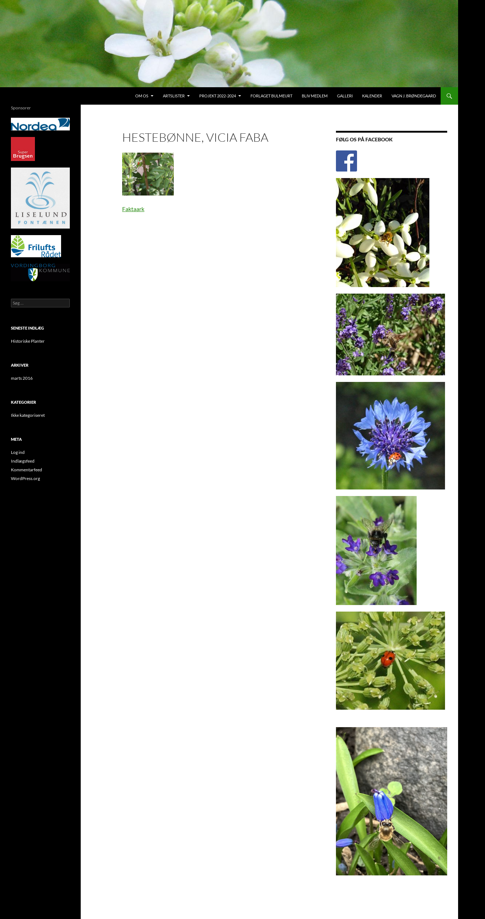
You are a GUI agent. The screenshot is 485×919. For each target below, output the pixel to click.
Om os (141, 95)
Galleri (345, 95)
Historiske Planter (28, 341)
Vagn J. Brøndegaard (414, 95)
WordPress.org (25, 478)
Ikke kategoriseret (28, 415)
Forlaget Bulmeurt (271, 95)
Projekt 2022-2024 (217, 95)
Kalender (372, 95)
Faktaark (133, 208)
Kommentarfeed (26, 469)
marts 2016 (22, 378)
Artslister (174, 95)
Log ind (18, 452)
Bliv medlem (315, 95)
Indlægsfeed (23, 461)
